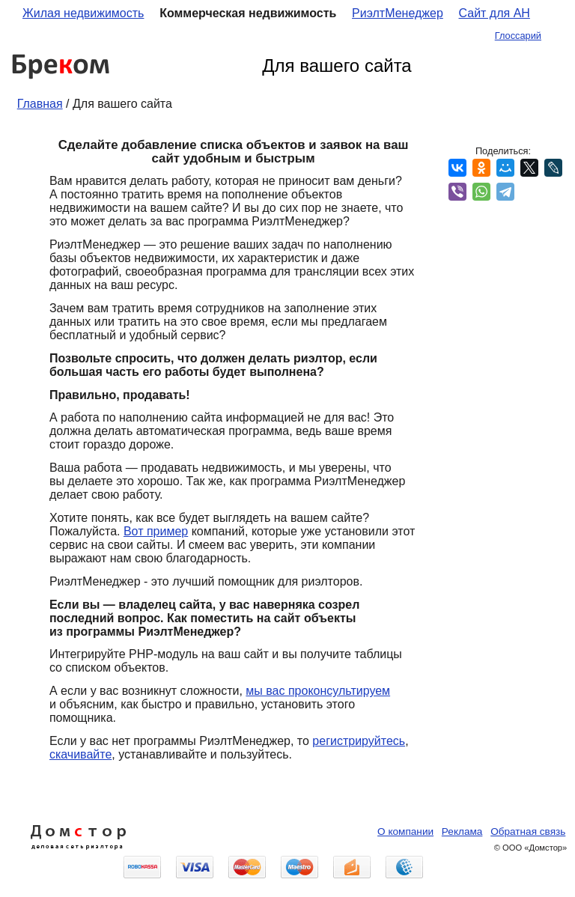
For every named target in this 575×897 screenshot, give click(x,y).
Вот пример (156, 531)
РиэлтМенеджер (397, 13)
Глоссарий (518, 35)
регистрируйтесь (358, 741)
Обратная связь (527, 831)
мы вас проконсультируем (318, 690)
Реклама (462, 831)
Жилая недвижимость (83, 13)
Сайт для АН (494, 13)
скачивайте (80, 754)
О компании (405, 831)
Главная (40, 103)
